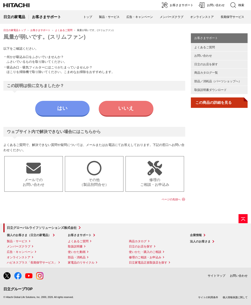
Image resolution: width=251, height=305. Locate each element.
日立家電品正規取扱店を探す (148, 262)
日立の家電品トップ (14, 30)
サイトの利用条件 (208, 297)
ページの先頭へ (171, 199)
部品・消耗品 (77, 257)
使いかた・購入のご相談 (145, 252)
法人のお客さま (200, 241)
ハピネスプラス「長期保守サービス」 (32, 262)
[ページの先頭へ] (243, 218)
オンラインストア (202, 17)
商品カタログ (138, 241)
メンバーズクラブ (171, 17)
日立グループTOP (18, 289)
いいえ (126, 108)
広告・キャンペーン (20, 252)
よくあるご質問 (63, 30)
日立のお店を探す (206, 64)
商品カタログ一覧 (206, 72)
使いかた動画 (77, 252)
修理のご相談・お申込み (145, 257)
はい (62, 108)
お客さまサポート (40, 30)
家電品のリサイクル (81, 262)
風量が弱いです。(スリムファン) (44, 37)
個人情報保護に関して (235, 297)
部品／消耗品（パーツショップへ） (217, 81)
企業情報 (196, 235)
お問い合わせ (203, 55)
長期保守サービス (232, 17)
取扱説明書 (75, 246)
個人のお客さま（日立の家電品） (29, 235)
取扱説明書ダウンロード (210, 90)
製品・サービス (17, 241)
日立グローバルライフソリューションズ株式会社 (42, 228)
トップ (87, 17)
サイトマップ (216, 275)
